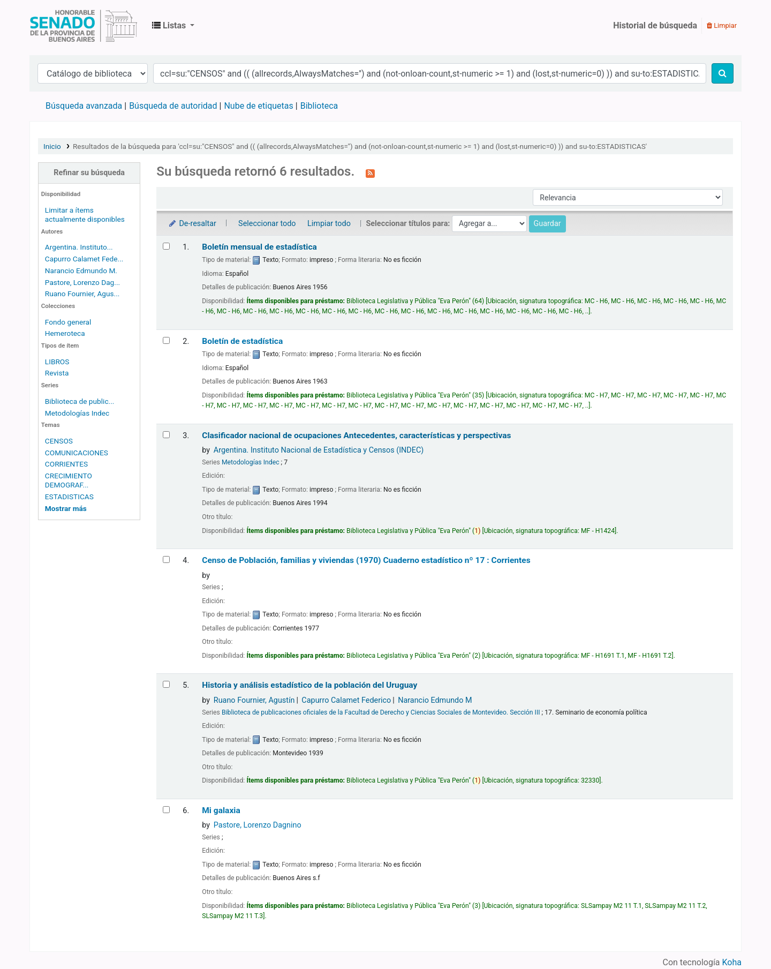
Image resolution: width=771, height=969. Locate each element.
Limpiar (722, 25)
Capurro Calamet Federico (346, 700)
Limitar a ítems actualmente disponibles (85, 214)
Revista (57, 373)
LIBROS (57, 361)
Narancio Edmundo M (435, 700)
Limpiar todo (329, 223)
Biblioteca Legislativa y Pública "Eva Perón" (83, 25)
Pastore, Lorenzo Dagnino (257, 825)
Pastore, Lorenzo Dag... (82, 282)
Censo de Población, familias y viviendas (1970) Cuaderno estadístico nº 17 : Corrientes (366, 560)
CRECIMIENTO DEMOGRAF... (68, 480)
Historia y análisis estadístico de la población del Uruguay (309, 685)
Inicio (52, 146)
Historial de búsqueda (655, 25)
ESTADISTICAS (69, 496)
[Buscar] (723, 73)
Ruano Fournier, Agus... (82, 293)
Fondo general (68, 322)
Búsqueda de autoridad (173, 106)
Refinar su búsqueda (89, 172)
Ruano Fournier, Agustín (254, 700)
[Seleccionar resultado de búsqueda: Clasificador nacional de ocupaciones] (166, 434)
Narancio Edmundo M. (81, 270)
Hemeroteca (65, 333)
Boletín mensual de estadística (259, 247)
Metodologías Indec (77, 413)
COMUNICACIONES (76, 452)
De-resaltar (191, 223)
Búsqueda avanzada (84, 106)
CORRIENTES (66, 464)
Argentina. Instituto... (79, 247)
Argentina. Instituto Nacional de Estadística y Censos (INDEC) (319, 450)
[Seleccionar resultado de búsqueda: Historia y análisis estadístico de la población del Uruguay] (166, 684)
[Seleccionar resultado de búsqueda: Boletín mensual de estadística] (166, 246)
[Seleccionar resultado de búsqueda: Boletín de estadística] (166, 340)
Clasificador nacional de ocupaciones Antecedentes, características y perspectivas (356, 435)
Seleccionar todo (267, 223)
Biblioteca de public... (80, 401)
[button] (173, 25)
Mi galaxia (221, 810)
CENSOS (59, 441)
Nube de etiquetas (258, 106)
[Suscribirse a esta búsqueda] (370, 172)
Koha (732, 962)
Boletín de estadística (242, 341)
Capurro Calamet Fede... (84, 258)
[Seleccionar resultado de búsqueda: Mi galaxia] (166, 809)
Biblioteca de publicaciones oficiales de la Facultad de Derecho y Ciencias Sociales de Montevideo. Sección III (381, 712)
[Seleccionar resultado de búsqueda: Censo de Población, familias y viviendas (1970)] (166, 559)
